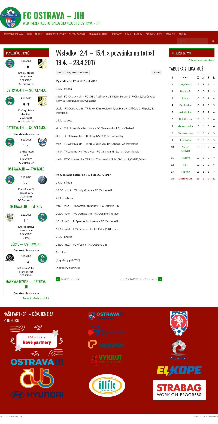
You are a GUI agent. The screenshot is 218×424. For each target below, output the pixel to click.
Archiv (182, 34)
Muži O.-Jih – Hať (68, 279)
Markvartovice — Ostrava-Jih (26, 284)
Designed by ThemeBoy (206, 416)
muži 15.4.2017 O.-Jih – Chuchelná (140, 279)
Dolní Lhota (185, 119)
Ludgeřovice (185, 84)
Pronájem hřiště (154, 34)
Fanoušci (170, 34)
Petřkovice (185, 105)
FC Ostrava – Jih (53, 15)
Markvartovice (185, 126)
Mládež (39, 34)
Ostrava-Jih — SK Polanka (26, 90)
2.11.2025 (26, 214)
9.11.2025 (26, 60)
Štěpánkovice (185, 133)
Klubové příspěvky (56, 34)
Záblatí (185, 98)
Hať (185, 164)
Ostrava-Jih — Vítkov (26, 206)
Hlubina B (185, 91)
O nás (128, 34)
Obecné (156, 72)
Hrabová (185, 157)
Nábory (138, 34)
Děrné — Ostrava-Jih (26, 244)
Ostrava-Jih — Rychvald (26, 169)
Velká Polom (185, 112)
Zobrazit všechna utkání (36, 298)
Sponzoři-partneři (98, 34)
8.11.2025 (26, 139)
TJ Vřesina (185, 140)
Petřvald (185, 171)
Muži (29, 34)
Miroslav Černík (80, 72)
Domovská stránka (13, 34)
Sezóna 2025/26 (77, 34)
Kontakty (117, 34)
